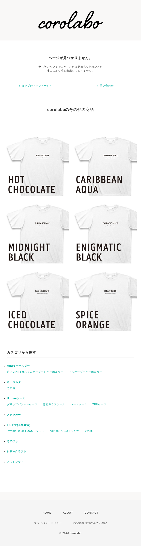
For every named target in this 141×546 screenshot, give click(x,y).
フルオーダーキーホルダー (85, 371)
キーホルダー (15, 382)
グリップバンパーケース (22, 404)
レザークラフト (16, 451)
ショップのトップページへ (35, 85)
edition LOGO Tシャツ (64, 430)
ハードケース (78, 404)
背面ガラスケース (54, 404)
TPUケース (99, 404)
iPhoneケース (16, 398)
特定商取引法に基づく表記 (90, 523)
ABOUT (68, 512)
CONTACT (91, 512)
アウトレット (15, 461)
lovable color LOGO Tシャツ (25, 430)
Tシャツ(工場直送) (18, 424)
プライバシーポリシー (48, 523)
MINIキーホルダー (18, 365)
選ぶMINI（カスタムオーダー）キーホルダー (35, 371)
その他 (11, 388)
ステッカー (14, 414)
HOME (47, 512)
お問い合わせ (105, 85)
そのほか (12, 441)
